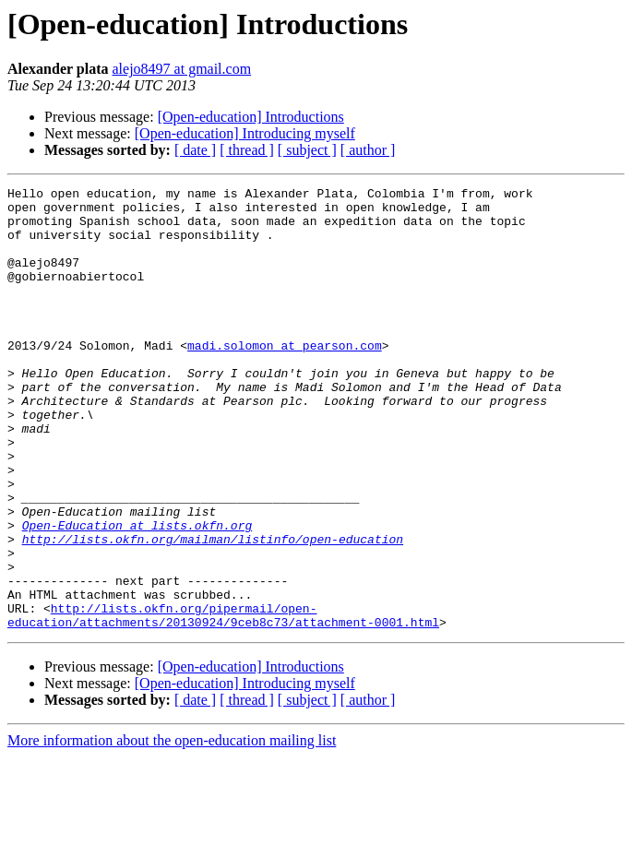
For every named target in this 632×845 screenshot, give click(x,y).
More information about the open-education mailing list (171, 829)
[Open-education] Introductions (251, 117)
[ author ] (368, 150)
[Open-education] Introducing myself (245, 133)
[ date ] (195, 150)
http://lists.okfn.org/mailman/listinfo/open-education (212, 610)
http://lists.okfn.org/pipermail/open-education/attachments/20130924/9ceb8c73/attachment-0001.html (223, 702)
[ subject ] (307, 150)
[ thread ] (247, 150)
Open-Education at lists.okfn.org (137, 594)
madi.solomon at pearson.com (284, 378)
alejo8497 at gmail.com (181, 69)
